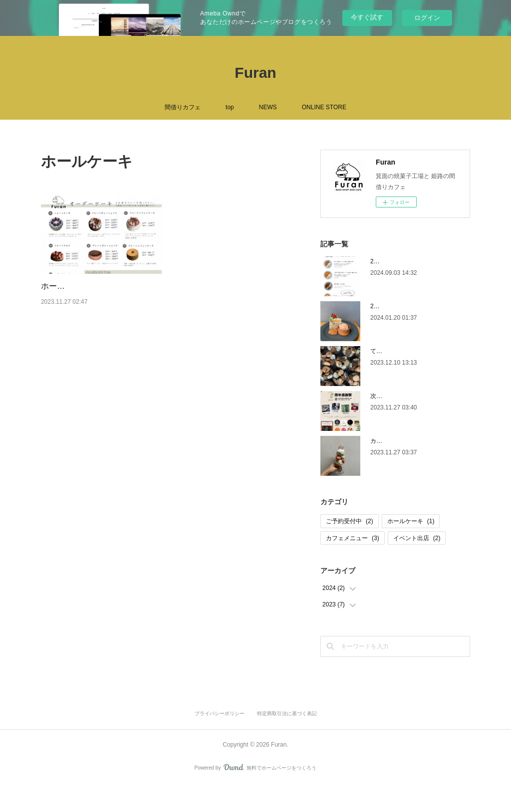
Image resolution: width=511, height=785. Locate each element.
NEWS (268, 107)
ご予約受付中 (349, 521)
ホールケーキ (411, 521)
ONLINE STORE (324, 107)
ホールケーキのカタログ (85, 286)
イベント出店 (417, 538)
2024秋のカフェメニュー (404, 261)
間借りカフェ (183, 107)
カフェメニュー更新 (397, 440)
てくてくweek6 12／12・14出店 (413, 351)
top (230, 107)
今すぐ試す (367, 17)
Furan (255, 72)
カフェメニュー (352, 538)
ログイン (427, 17)
